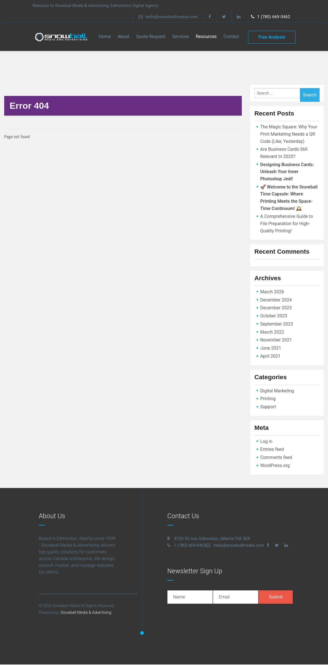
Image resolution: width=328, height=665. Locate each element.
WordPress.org (275, 466)
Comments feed (276, 458)
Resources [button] (206, 37)
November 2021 (276, 340)
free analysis (271, 37)
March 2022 (272, 332)
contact (231, 37)
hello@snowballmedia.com (165, 16)
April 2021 (270, 356)
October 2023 (273, 316)
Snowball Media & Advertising (85, 613)
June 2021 (270, 349)
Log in (266, 442)
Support (268, 407)
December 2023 (276, 308)
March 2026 (272, 292)
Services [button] (180, 37)
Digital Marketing (277, 391)
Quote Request (150, 37)
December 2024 (276, 300)
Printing (268, 399)
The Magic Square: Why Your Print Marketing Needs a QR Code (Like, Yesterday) (288, 135)
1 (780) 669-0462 (186, 545)
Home (105, 37)
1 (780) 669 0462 (270, 16)
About (124, 37)
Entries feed (272, 450)
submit (276, 597)
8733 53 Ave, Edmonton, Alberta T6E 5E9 (208, 539)
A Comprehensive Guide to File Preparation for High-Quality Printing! (286, 224)
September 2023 (276, 324)
